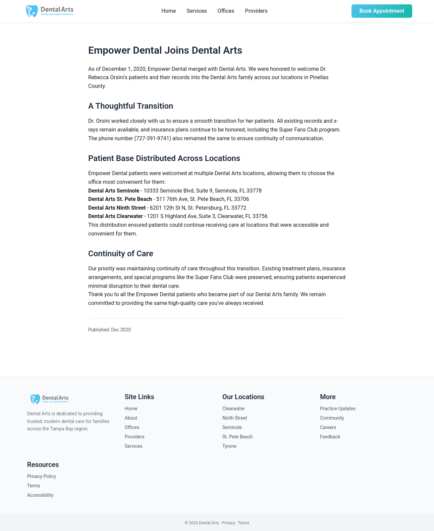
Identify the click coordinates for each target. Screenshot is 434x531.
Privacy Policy (41, 476)
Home (168, 11)
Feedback (330, 436)
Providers (256, 11)
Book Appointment (382, 11)
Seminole (232, 427)
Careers (328, 427)
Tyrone (229, 446)
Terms (33, 485)
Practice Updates (338, 408)
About (131, 418)
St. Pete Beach (237, 436)
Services (196, 11)
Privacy (228, 523)
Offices (226, 11)
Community (332, 418)
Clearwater (233, 408)
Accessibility (40, 495)
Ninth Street (234, 418)
